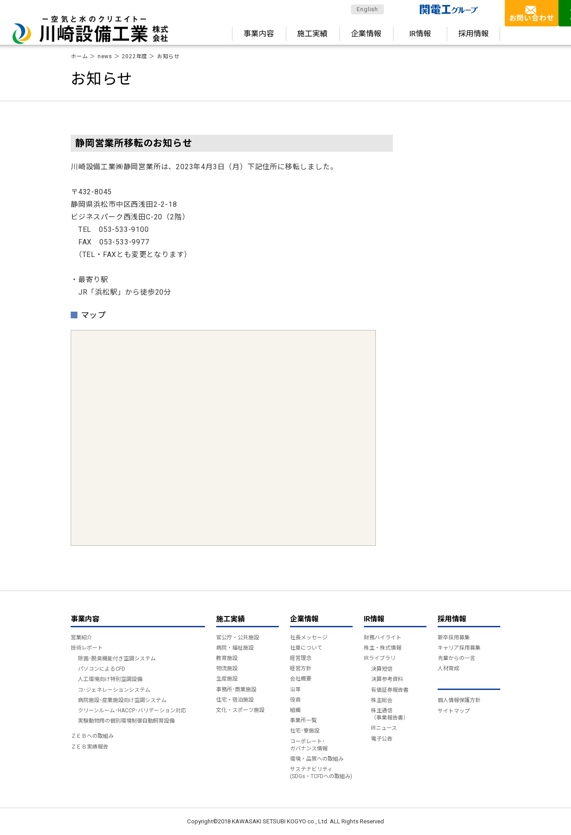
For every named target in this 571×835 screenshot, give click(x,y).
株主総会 (381, 700)
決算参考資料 (387, 679)
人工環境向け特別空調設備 (110, 679)
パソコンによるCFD (101, 669)
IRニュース (384, 728)
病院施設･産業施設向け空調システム (122, 700)
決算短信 (381, 669)
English (367, 9)
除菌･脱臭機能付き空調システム (117, 658)
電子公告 (381, 739)
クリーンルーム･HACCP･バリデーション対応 (132, 710)
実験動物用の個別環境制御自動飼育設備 (126, 721)
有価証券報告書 (390, 690)
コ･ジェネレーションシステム (114, 690)
